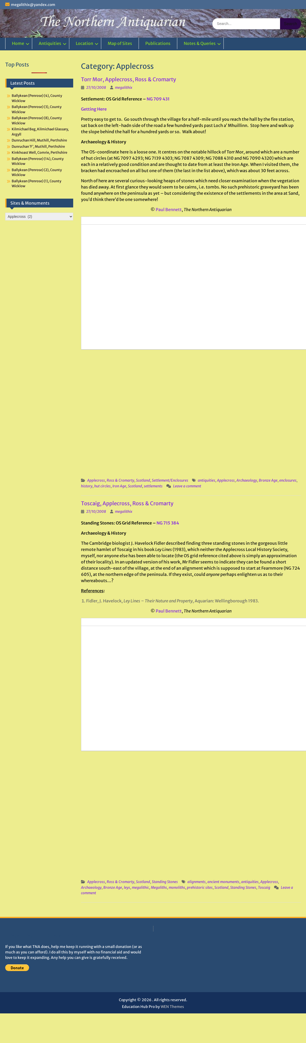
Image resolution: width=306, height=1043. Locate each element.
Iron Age (119, 486)
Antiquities (50, 43)
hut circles (102, 486)
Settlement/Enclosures (170, 480)
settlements (153, 486)
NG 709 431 (158, 99)
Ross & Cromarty (120, 480)
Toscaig (264, 887)
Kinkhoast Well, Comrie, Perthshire (39, 152)
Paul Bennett (169, 209)
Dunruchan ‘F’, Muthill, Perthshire (38, 146)
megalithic (140, 887)
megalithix (123, 87)
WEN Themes (172, 1006)
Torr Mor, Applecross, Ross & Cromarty (128, 79)
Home (18, 43)
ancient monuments (223, 881)
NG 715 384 (168, 523)
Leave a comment (187, 486)
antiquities (206, 480)
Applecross (96, 480)
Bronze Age (268, 480)
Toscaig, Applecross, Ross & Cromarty (127, 503)
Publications (158, 43)
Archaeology (246, 480)
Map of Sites (120, 43)
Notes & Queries (200, 43)
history (86, 486)
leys (127, 887)
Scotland (143, 480)
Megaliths (159, 887)
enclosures (287, 480)
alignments (196, 881)
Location (84, 43)
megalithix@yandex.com (33, 4)
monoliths (177, 887)
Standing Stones (165, 881)
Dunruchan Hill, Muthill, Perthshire (39, 140)
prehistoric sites (200, 887)
